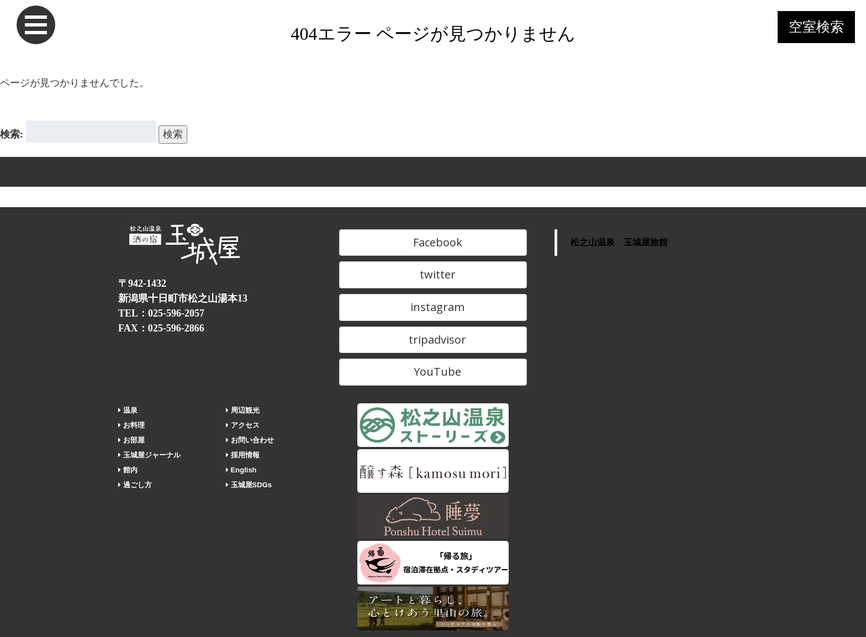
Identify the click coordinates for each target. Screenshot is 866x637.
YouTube (432, 371)
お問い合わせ (250, 440)
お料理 (131, 425)
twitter (433, 274)
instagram (432, 306)
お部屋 (131, 440)
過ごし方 (135, 485)
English (241, 470)
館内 (128, 470)
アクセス (243, 425)
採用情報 (243, 455)
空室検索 (816, 26)
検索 (173, 134)
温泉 (128, 410)
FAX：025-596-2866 (161, 328)
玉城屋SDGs (249, 485)
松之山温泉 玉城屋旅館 (619, 242)
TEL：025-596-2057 (161, 313)
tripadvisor (432, 339)
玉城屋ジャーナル (149, 455)
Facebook (433, 242)
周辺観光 (243, 410)
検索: (11, 134)
